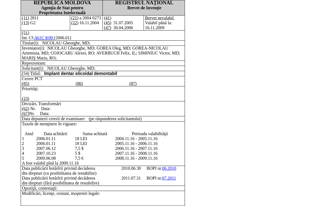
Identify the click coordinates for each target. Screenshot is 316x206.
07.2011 (169, 178)
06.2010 (169, 168)
